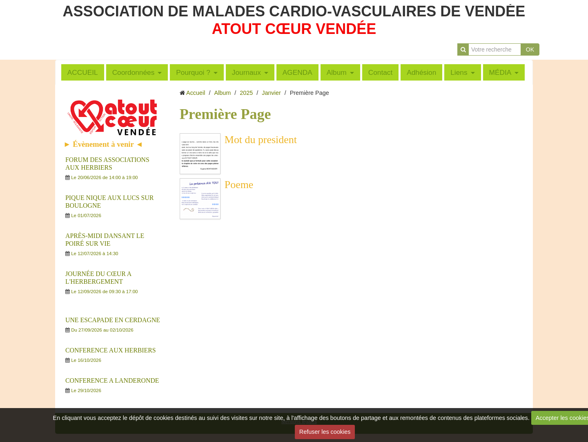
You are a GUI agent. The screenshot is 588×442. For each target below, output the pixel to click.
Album (337, 72)
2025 (246, 93)
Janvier (271, 93)
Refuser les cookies (325, 432)
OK (530, 49)
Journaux (246, 72)
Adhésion (421, 72)
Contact (380, 72)
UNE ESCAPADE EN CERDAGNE (112, 319)
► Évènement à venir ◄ (103, 144)
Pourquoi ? (193, 72)
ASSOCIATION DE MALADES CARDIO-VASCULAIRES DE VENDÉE (294, 11)
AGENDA (297, 72)
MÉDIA (500, 72)
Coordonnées (133, 72)
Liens (458, 72)
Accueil (195, 93)
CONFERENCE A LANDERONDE (112, 380)
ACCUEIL (82, 72)
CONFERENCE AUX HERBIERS (110, 350)
